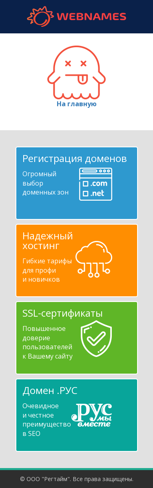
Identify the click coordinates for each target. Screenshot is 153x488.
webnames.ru (76, 16)
